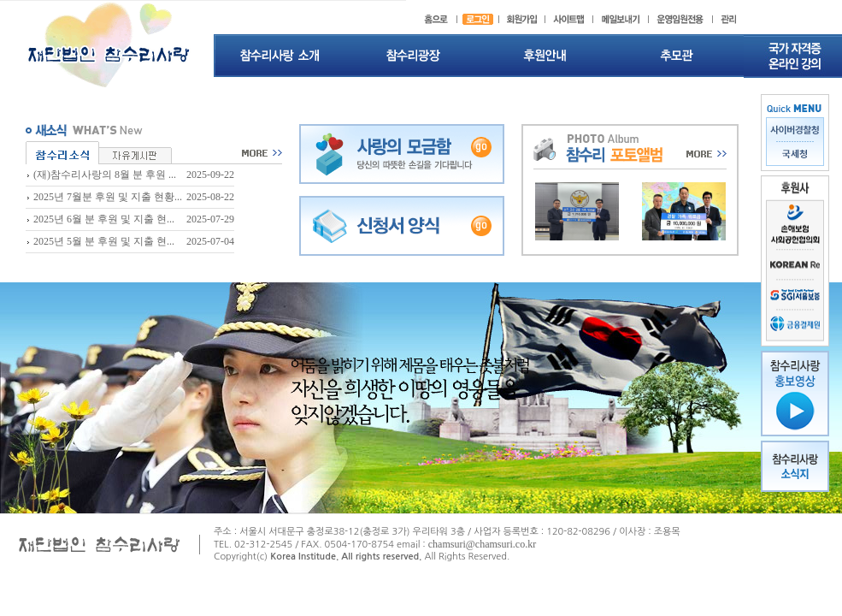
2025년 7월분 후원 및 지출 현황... (107, 197)
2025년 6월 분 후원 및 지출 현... (103, 219)
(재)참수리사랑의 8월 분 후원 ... (104, 175)
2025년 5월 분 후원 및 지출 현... (103, 241)
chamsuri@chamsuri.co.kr (482, 544)
